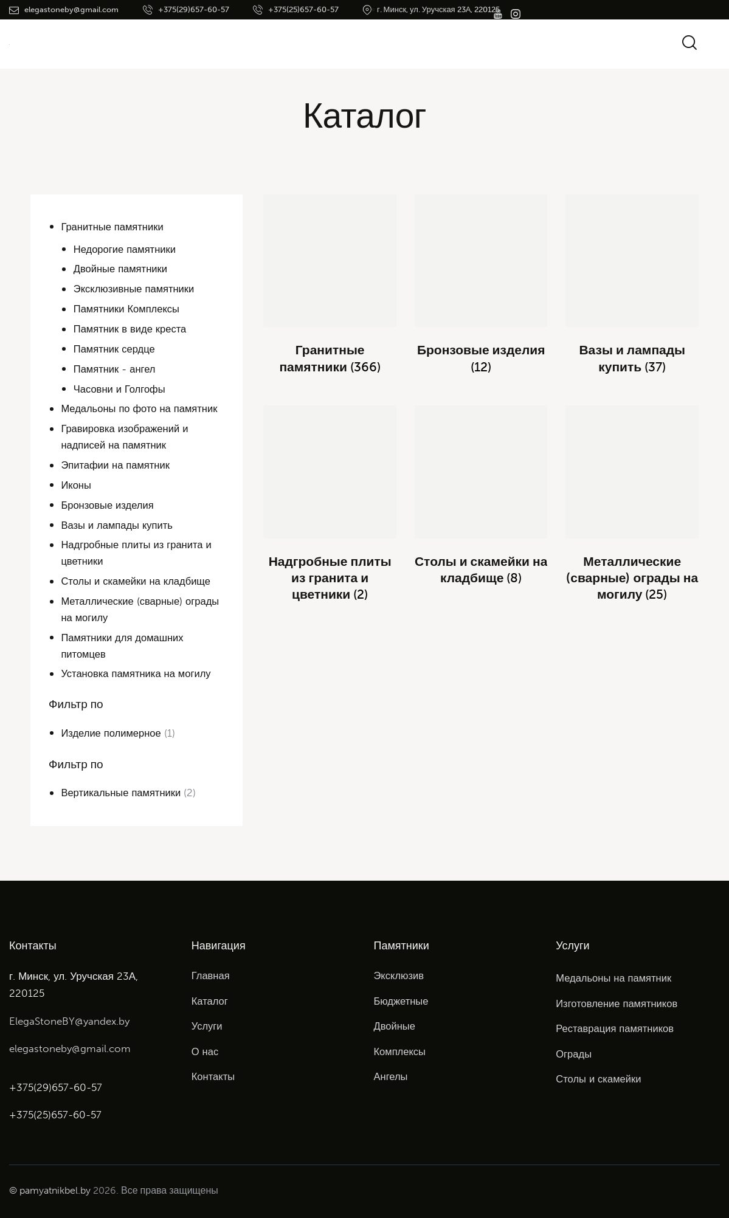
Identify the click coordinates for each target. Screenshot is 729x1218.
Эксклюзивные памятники (136, 289)
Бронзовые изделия (108, 505)
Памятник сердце (115, 349)
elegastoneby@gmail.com (70, 1048)
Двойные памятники (122, 269)
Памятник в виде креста (132, 329)
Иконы (76, 485)
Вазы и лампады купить (118, 525)
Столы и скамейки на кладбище (137, 581)
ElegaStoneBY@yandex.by (69, 1021)
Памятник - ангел (115, 369)
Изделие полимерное (112, 733)
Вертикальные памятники (122, 792)
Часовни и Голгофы (121, 389)
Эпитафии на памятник (116, 465)
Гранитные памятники (113, 227)
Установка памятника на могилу (138, 673)
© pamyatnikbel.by (50, 1190)
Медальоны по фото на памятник (141, 408)
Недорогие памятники (126, 249)
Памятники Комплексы (128, 309)
